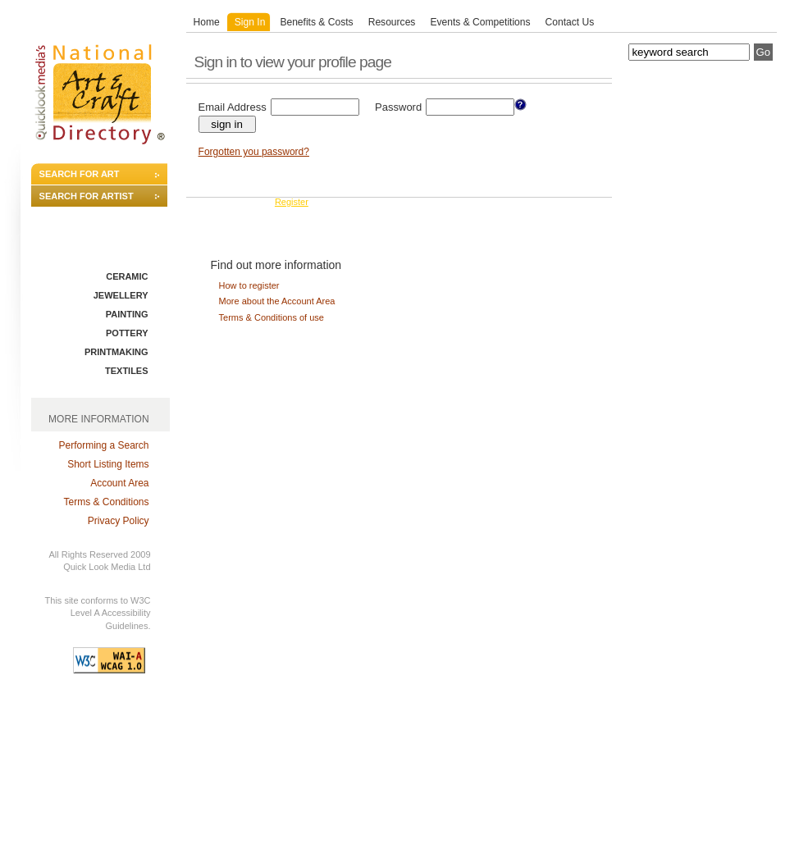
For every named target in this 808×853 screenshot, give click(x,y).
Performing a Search (103, 445)
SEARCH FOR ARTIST (86, 196)
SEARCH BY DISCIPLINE (92, 248)
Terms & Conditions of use (271, 317)
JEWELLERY (121, 295)
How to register (249, 285)
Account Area (119, 483)
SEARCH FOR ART (79, 174)
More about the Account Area (277, 301)
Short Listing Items (107, 464)
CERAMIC (127, 276)
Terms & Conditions (106, 502)
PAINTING (127, 314)
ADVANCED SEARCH (84, 219)
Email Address (233, 107)
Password (398, 107)
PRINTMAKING (116, 352)
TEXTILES (126, 371)
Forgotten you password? (254, 151)
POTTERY (127, 333)
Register (291, 202)
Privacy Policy (118, 521)
